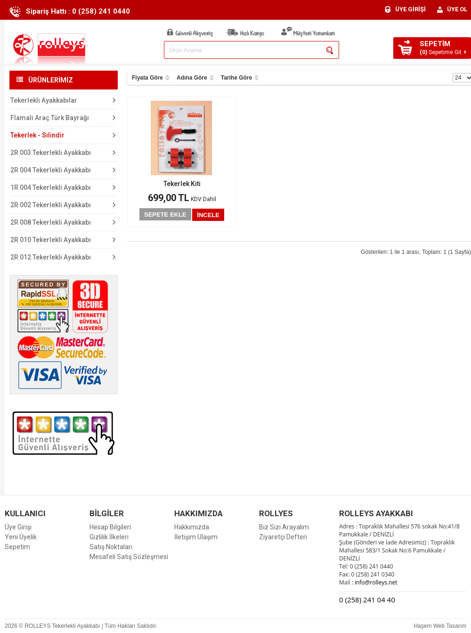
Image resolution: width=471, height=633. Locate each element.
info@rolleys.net (375, 582)
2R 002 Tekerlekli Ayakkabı (50, 205)
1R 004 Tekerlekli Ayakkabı (50, 187)
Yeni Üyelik (21, 537)
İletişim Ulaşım (196, 537)
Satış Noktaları (110, 547)
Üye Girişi (18, 527)
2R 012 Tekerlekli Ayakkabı (50, 257)
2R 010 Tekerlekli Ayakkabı (50, 239)
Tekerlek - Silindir (37, 135)
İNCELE (208, 215)
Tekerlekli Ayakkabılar (43, 100)
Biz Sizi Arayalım (284, 527)
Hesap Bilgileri (110, 527)
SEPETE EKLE (165, 214)
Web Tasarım (449, 626)
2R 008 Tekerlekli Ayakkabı (50, 222)
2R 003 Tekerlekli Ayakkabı (50, 152)
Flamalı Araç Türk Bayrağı (49, 118)
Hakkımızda (191, 527)
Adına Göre (192, 77)
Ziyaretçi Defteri (283, 537)
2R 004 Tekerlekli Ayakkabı (50, 170)
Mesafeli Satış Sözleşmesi (128, 556)
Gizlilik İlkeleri (109, 537)
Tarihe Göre (236, 77)
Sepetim (17, 547)
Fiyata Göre (147, 77)
